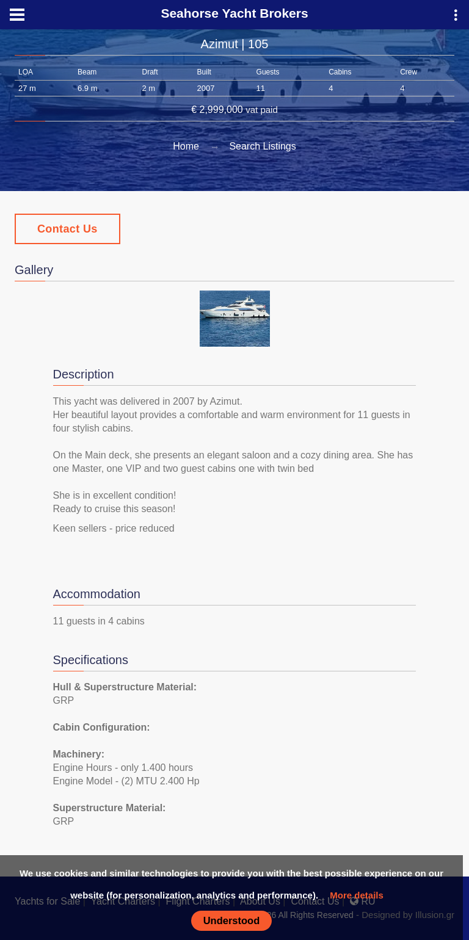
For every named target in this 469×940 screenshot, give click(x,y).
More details (357, 895)
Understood (231, 920)
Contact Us (67, 229)
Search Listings (262, 146)
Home (186, 146)
